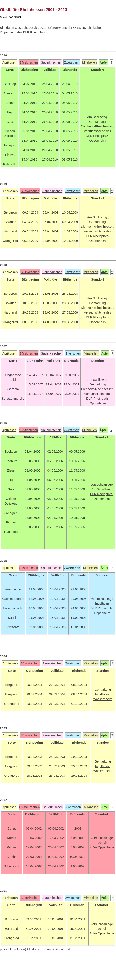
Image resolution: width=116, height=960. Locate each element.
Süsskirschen (28, 62)
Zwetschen (71, 62)
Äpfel (104, 191)
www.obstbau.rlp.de (58, 949)
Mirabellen (89, 62)
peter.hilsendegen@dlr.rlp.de (20, 949)
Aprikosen (9, 62)
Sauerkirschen (51, 62)
